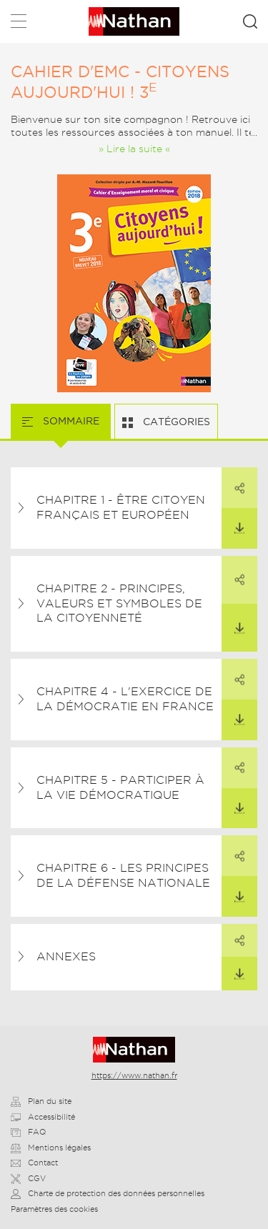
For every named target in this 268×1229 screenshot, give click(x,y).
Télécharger (233, 521)
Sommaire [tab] (69, 421)
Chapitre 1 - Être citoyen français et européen (120, 507)
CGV (28, 1178)
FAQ (28, 1132)
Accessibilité (43, 1117)
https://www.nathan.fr (134, 1075)
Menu (18, 24)
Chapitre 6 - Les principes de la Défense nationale (123, 875)
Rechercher (250, 21)
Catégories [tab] (175, 421)
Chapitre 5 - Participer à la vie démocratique (120, 787)
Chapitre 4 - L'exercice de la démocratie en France (125, 698)
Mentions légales (51, 1147)
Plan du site (41, 1101)
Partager (233, 480)
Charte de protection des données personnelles (107, 1193)
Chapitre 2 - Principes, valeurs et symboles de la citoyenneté (119, 603)
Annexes (66, 956)
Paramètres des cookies (54, 1209)
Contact (34, 1162)
